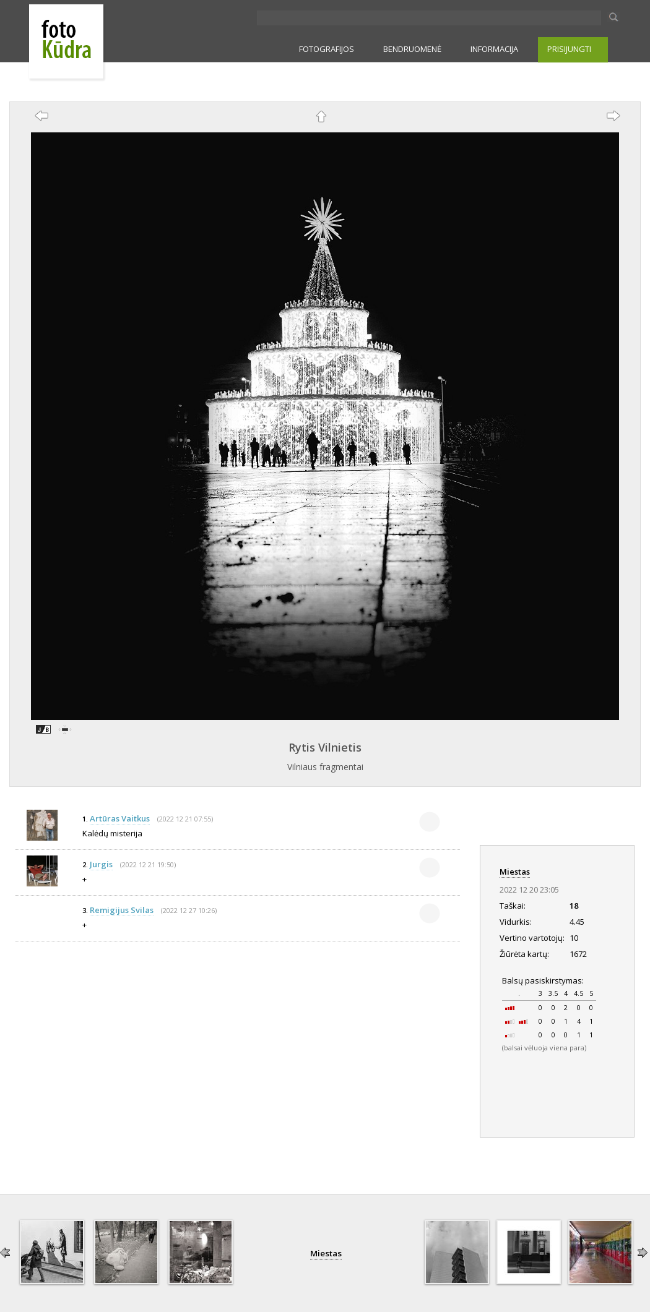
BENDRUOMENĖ (412, 48)
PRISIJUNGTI (569, 48)
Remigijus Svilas (122, 909)
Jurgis (101, 864)
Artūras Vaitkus (120, 818)
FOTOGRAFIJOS (326, 48)
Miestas (515, 871)
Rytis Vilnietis (325, 747)
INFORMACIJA (494, 48)
